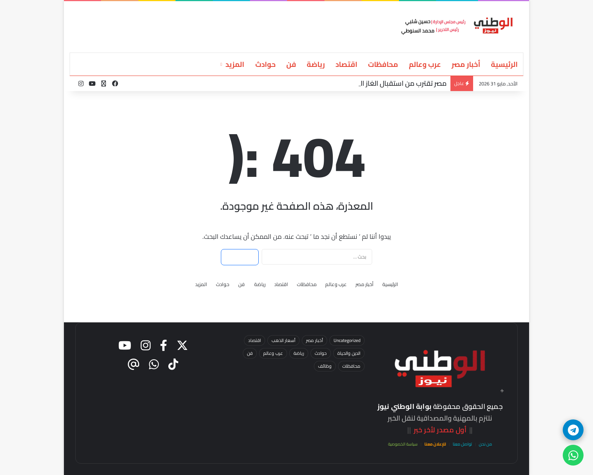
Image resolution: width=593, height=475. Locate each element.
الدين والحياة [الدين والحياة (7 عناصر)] (348, 353)
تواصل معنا (462, 444)
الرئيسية (504, 64)
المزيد (234, 64)
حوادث (265, 64)
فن (291, 64)
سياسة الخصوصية (403, 444)
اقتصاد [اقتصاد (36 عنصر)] (254, 340)
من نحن (485, 444)
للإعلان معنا (435, 444)
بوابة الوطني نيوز (404, 406)
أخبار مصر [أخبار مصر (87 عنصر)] (314, 340)
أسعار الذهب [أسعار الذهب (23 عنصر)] (283, 340)
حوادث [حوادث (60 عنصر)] (321, 353)
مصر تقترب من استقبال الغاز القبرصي (393, 83)
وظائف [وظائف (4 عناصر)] (325, 366)
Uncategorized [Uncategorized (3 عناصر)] (347, 340)
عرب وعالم (425, 64)
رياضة (316, 64)
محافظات (383, 64)
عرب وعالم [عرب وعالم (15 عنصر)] (273, 353)
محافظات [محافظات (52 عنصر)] (351, 366)
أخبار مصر (466, 64)
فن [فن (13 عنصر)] (250, 353)
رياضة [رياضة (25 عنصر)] (298, 353)
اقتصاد (346, 64)
